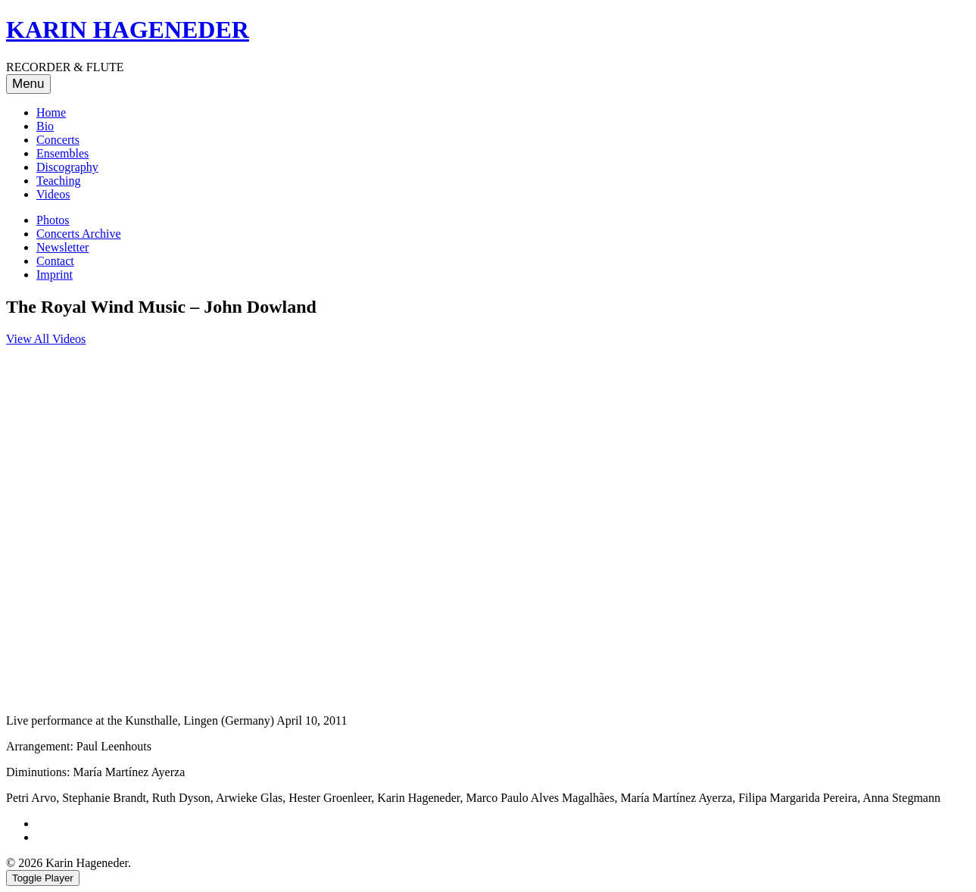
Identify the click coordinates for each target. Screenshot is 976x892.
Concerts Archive (78, 233)
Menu (28, 83)
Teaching (58, 180)
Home (51, 112)
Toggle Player (42, 878)
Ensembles (62, 153)
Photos (53, 220)
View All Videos (46, 338)
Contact (55, 260)
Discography (67, 167)
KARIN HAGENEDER (127, 29)
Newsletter (62, 247)
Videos (53, 194)
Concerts (58, 139)
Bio (45, 126)
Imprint (54, 274)
